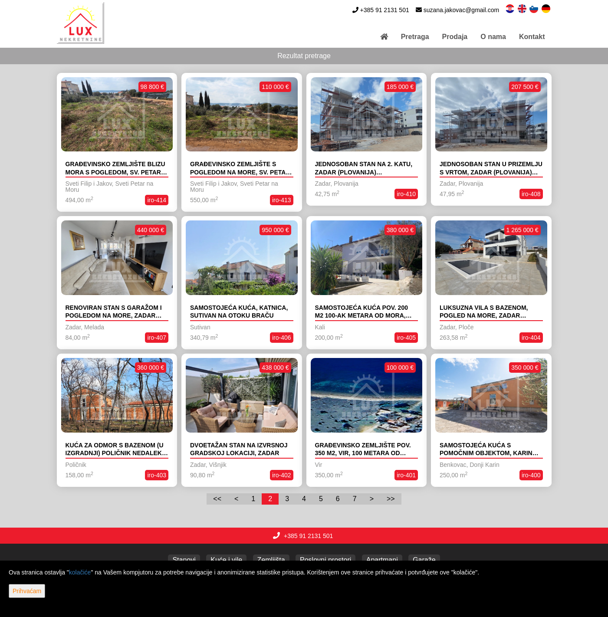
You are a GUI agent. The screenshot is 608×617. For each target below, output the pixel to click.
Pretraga (415, 36)
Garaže (424, 560)
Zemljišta (271, 560)
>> (391, 498)
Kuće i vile (226, 560)
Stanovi (183, 560)
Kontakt (532, 36)
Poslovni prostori (325, 560)
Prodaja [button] (455, 36)
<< (217, 498)
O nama (493, 36)
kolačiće (80, 572)
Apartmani (382, 560)
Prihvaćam (27, 590)
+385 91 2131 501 (384, 10)
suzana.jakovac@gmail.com (462, 10)
